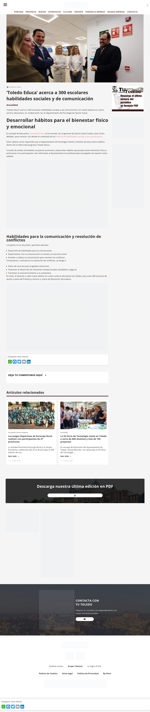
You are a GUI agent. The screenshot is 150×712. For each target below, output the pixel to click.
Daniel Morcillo (37, 133)
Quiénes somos (56, 666)
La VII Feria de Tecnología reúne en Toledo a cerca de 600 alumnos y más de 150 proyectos (83, 439)
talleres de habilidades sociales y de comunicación (79, 136)
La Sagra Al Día (94, 666)
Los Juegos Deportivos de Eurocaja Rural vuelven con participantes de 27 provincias (30, 439)
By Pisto (107, 673)
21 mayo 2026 (15, 460)
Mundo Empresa (22, 432)
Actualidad (12, 105)
